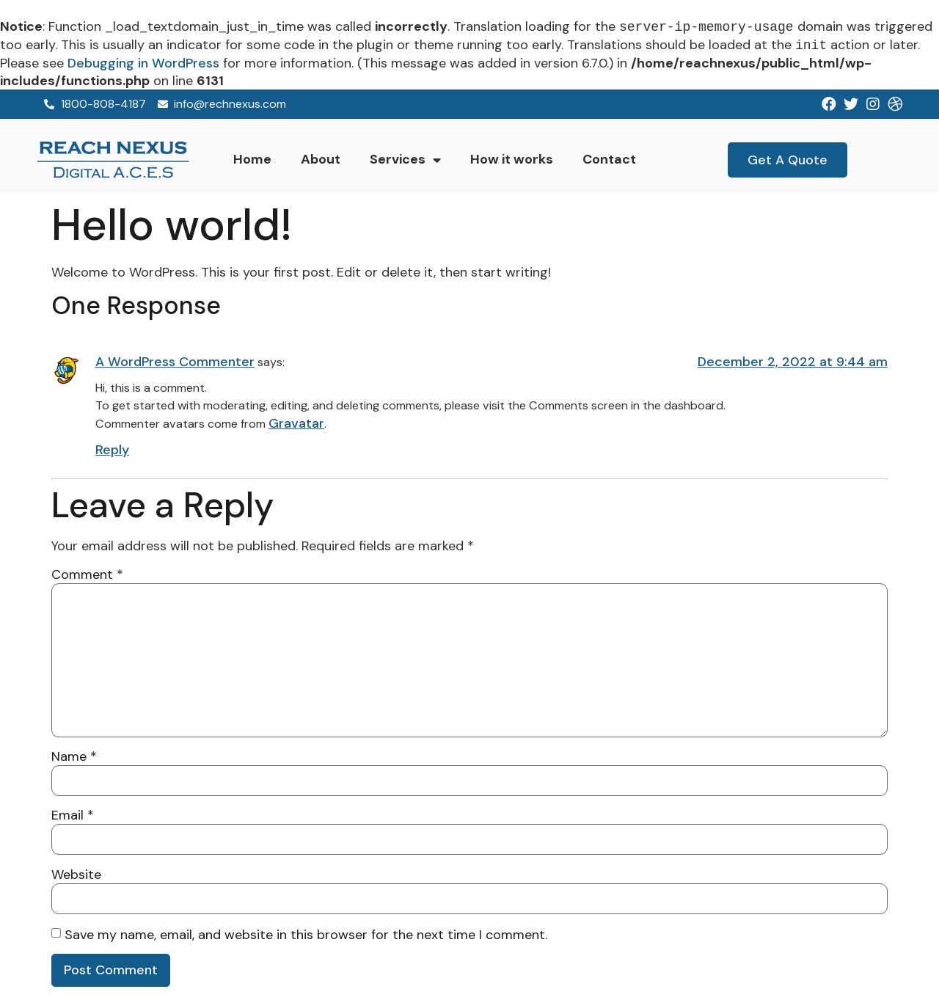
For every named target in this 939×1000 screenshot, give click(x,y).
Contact (609, 159)
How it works (511, 159)
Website (76, 874)
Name (74, 756)
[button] (787, 160)
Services (405, 160)
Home (252, 159)
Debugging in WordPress (143, 63)
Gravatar (296, 423)
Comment (87, 574)
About (320, 159)
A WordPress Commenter (175, 362)
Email (72, 815)
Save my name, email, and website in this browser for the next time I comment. (306, 935)
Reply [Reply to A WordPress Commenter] (112, 450)
